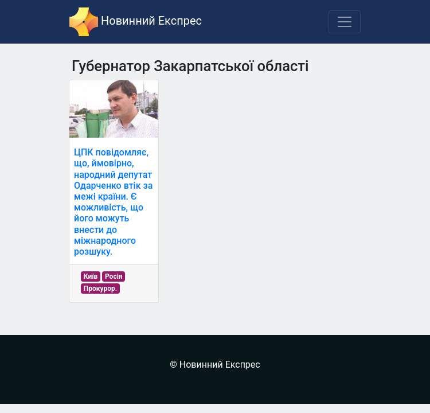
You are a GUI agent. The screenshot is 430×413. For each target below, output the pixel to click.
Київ (91, 276)
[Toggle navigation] (345, 21)
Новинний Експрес (135, 21)
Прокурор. (101, 289)
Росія (114, 276)
